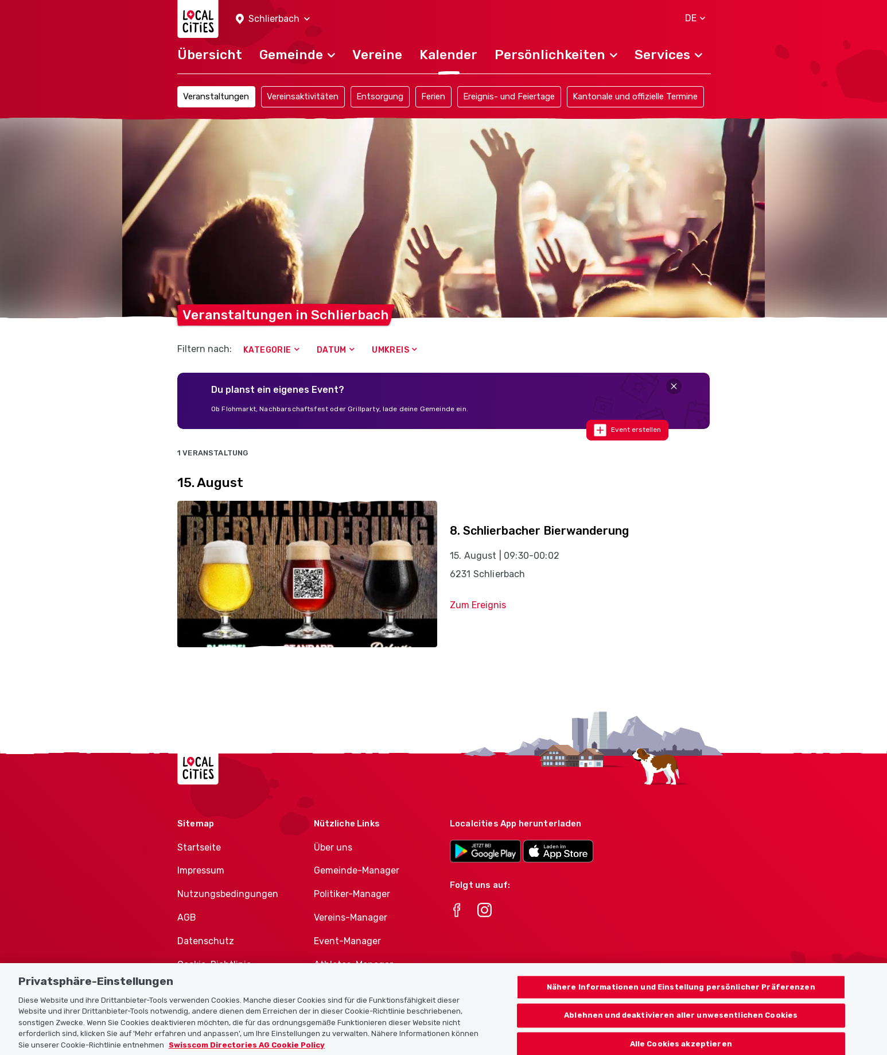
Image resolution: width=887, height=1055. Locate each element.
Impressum (200, 870)
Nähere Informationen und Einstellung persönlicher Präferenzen (681, 996)
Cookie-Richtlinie (214, 964)
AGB (186, 917)
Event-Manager (347, 941)
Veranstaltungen (216, 96)
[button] (273, 19)
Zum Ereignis (478, 605)
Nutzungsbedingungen (227, 893)
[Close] (674, 386)
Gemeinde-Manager (356, 870)
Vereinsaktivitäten (303, 96)
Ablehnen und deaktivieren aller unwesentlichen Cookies (680, 1025)
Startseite (199, 847)
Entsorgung (379, 96)
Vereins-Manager (350, 917)
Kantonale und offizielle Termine (635, 96)
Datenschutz (205, 941)
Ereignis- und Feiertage (509, 96)
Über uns (333, 847)
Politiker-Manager (352, 893)
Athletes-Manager (353, 964)
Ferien (433, 96)
